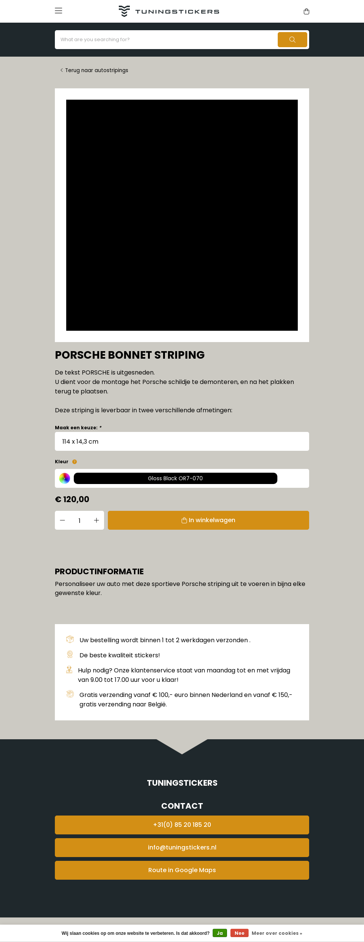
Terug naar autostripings (96, 70)
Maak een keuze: (78, 427)
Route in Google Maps (182, 870)
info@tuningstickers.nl (182, 847)
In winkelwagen (212, 520)
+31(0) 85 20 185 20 (182, 824)
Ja (220, 933)
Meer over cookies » (277, 933)
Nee (239, 933)
